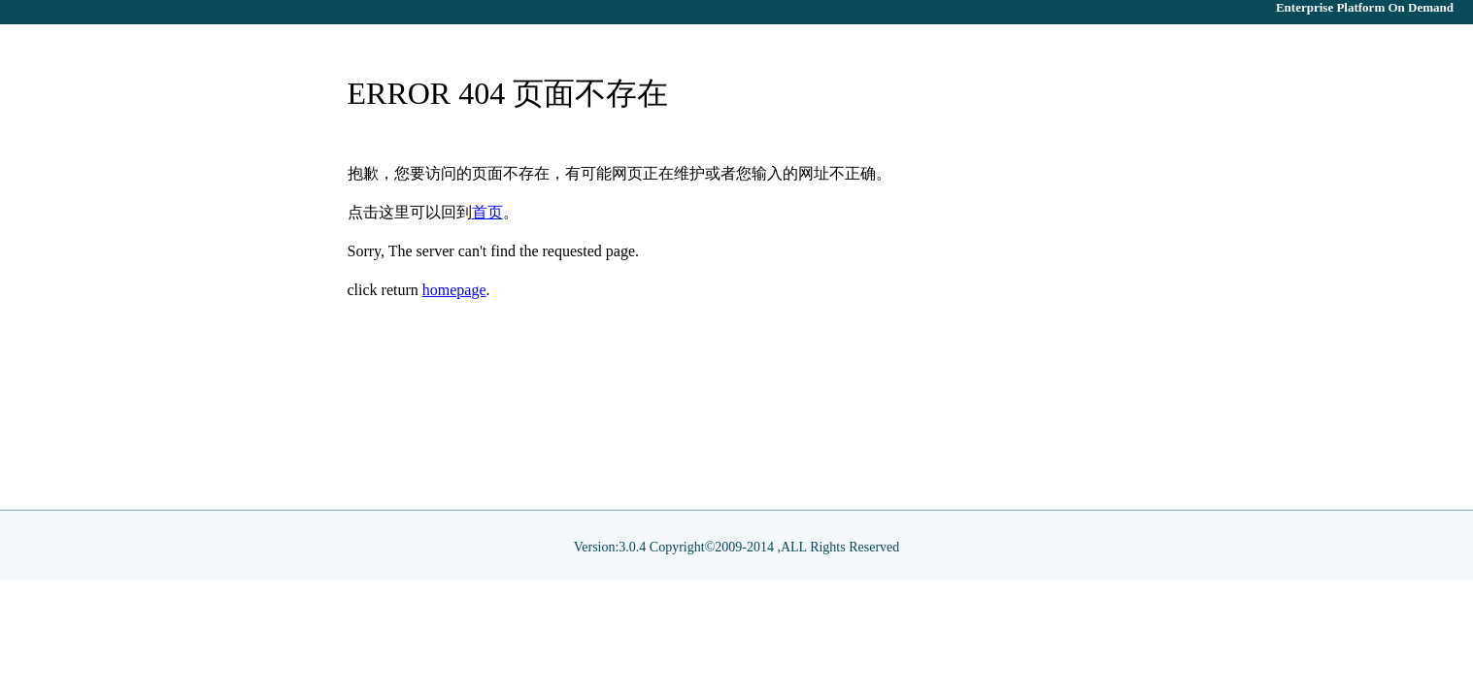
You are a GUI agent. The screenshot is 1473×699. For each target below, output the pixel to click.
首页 (487, 212)
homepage (454, 290)
